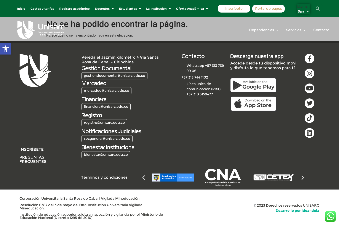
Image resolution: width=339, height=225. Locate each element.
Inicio (21, 9)
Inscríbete (234, 8)
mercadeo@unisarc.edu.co (106, 90)
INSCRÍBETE (31, 149)
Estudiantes (130, 8)
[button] (5, 49)
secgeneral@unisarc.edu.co (107, 139)
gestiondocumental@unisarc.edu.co (114, 76)
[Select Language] (303, 11)
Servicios (295, 30)
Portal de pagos (268, 8)
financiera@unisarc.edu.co (106, 106)
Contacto (321, 30)
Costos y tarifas (42, 9)
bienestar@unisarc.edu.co (106, 155)
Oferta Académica (192, 8)
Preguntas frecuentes (32, 159)
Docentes (104, 8)
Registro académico (74, 9)
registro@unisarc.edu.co (104, 123)
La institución (158, 8)
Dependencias (263, 30)
